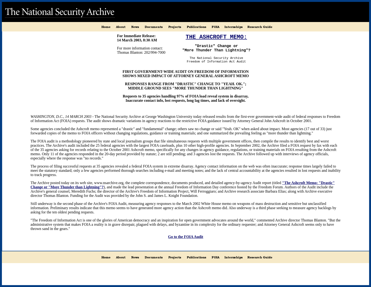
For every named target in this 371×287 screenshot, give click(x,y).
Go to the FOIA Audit (185, 237)
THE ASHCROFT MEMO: (216, 37)
